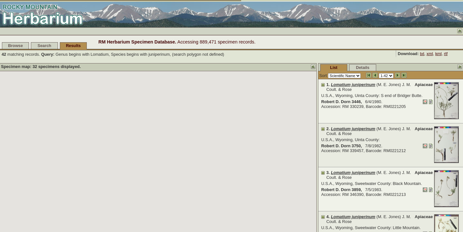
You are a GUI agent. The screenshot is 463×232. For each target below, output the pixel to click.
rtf (446, 53)
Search (44, 45)
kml (438, 53)
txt (422, 53)
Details (362, 67)
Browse (15, 45)
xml (430, 53)
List (334, 67)
